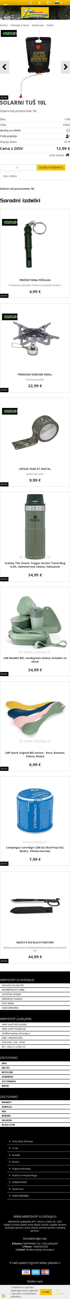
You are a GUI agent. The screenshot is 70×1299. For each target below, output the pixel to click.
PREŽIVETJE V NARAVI (12, 998)
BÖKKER (6, 1115)
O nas (15, 1148)
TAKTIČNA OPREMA (11, 994)
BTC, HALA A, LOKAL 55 (13, 1046)
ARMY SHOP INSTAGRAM (14, 1024)
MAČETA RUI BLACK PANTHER (35, 942)
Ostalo (50, 25)
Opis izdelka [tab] (10, 176)
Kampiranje (38, 25)
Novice (15, 1161)
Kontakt (16, 1155)
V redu (46, 1292)
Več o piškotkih (60, 1292)
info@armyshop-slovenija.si (16, 1033)
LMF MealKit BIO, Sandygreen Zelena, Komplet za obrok (35, 659)
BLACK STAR (8, 1124)
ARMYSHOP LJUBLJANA (15, 1019)
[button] (65, 67)
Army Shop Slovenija (22, 1141)
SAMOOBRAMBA (10, 1007)
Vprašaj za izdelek (10, 130)
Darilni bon (18, 1189)
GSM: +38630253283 (12, 1037)
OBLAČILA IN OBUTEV (13, 985)
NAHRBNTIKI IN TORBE (13, 989)
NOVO (4, 97)
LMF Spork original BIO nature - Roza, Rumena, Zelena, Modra (35, 754)
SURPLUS (7, 1106)
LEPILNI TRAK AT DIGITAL (35, 469)
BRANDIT (7, 1102)
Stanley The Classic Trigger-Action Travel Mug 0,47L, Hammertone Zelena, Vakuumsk (35, 564)
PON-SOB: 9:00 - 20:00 (13, 1042)
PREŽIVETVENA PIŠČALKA (35, 280)
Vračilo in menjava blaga (24, 1175)
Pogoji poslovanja (21, 1168)
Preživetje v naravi (20, 25)
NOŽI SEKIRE (8, 1003)
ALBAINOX (7, 1076)
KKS (4, 1111)
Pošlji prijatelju (8, 136)
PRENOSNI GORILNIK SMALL (35, 374)
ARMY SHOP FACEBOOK (14, 1028)
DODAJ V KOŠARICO (51, 167)
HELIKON (7, 1120)
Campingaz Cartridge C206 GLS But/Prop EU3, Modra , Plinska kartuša (35, 849)
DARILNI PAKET (19, 1182)
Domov (4, 25)
